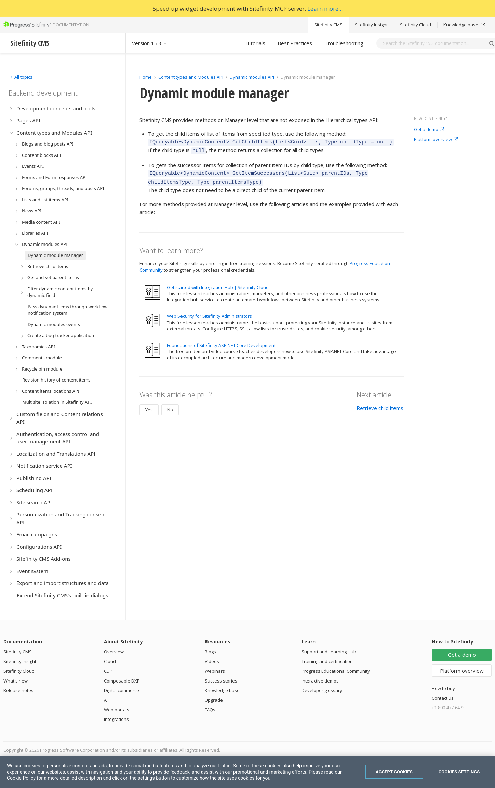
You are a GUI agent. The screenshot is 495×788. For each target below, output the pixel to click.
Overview (114, 652)
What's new (15, 681)
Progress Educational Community (336, 671)
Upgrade (214, 700)
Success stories (221, 681)
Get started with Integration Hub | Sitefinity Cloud (218, 283)
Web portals (116, 709)
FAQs (210, 709)
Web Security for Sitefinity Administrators (209, 312)
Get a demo (429, 130)
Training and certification (327, 661)
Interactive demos (320, 681)
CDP (108, 671)
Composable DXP (122, 681)
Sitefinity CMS (328, 25)
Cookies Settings (459, 771)
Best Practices (295, 43)
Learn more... (325, 8)
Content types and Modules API (190, 77)
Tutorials (254, 43)
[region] (247, 772)
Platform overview (436, 139)
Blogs (210, 652)
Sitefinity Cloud (415, 25)
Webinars (215, 671)
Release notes (18, 690)
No (170, 405)
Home (145, 77)
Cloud (110, 661)
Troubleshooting (343, 43)
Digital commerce (121, 690)
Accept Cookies (394, 771)
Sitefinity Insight (371, 25)
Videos (212, 661)
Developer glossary (322, 690)
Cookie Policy (21, 778)
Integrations (116, 719)
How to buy (443, 688)
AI (106, 700)
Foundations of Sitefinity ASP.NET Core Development (221, 341)
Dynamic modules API (252, 77)
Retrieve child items (380, 403)
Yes (149, 405)
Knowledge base (464, 25)
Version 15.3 (150, 43)
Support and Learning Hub (329, 652)
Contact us (443, 698)
